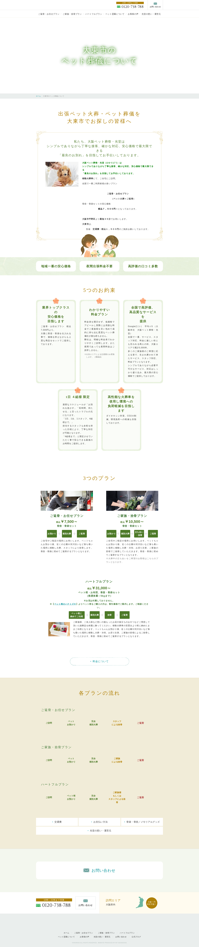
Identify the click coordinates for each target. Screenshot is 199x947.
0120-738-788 (132, 6)
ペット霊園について (114, 14)
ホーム (38, 96)
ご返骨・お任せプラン (48, 14)
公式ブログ (136, 937)
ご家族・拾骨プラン (72, 14)
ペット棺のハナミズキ (65, 604)
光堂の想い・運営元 (151, 14)
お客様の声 (133, 14)
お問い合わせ (121, 937)
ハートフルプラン (93, 14)
